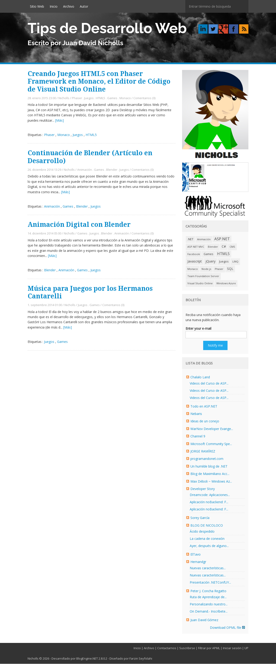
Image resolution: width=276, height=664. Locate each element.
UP (246, 648)
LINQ (235, 261)
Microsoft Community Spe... (211, 444)
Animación (84, 170)
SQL (230, 269)
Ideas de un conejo (204, 421)
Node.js (206, 269)
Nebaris (196, 414)
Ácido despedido (202, 531)
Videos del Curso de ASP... (209, 383)
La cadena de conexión (207, 539)
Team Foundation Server (203, 276)
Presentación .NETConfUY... (210, 582)
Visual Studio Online (200, 283)
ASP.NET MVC (195, 247)
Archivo (68, 6)
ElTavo (195, 554)
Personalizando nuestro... (209, 604)
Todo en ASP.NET (203, 406)
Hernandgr (198, 562)
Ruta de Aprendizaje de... (208, 597)
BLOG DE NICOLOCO (206, 525)
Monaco (125, 98)
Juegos (89, 98)
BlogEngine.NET (87, 659)
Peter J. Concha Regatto (208, 591)
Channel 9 (197, 436)
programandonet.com (206, 459)
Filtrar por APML (209, 648)
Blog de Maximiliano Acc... (209, 474)
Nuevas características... (208, 568)
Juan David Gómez (204, 620)
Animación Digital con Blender (79, 225)
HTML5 (100, 98)
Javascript (194, 261)
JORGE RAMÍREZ (202, 451)
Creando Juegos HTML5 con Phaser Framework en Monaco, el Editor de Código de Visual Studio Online (99, 81)
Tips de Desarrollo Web (107, 28)
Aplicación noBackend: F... (209, 502)
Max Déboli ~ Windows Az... (211, 481)
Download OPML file (227, 628)
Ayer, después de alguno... (209, 546)
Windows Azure (226, 283)
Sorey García (199, 518)
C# (224, 246)
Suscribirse (187, 648)
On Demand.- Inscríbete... (209, 611)
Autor (84, 6)
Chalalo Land (200, 377)
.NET (190, 239)
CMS (232, 247)
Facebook (193, 254)
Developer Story (202, 489)
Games (112, 98)
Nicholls (63, 98)
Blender (111, 170)
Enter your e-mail (198, 328)
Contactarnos (166, 648)
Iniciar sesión (232, 648)
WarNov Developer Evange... (211, 429)
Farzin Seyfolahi (140, 659)
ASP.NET (222, 239)
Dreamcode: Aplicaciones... (210, 495)
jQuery (210, 261)
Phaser (77, 98)
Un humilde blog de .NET (209, 466)
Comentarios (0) (144, 98)
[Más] (59, 120)
